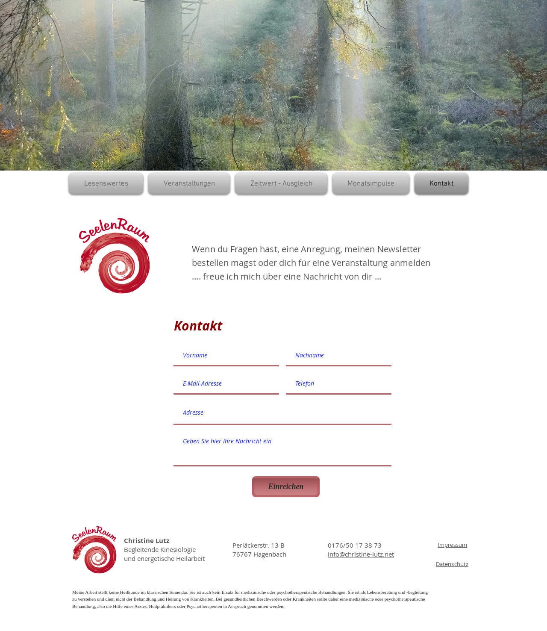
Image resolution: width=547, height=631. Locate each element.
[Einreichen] (286, 486)
